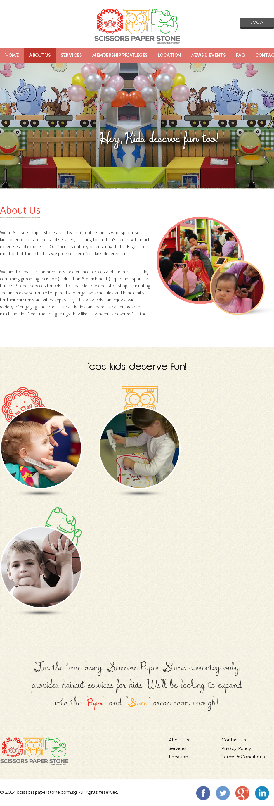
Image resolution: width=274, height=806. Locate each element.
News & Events (208, 55)
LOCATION (169, 55)
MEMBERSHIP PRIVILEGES (119, 55)
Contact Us (233, 740)
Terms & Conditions (243, 757)
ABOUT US (39, 55)
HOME (11, 55)
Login (257, 22)
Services (178, 748)
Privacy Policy (236, 748)
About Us (179, 740)
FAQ (240, 55)
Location (178, 757)
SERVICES (71, 55)
